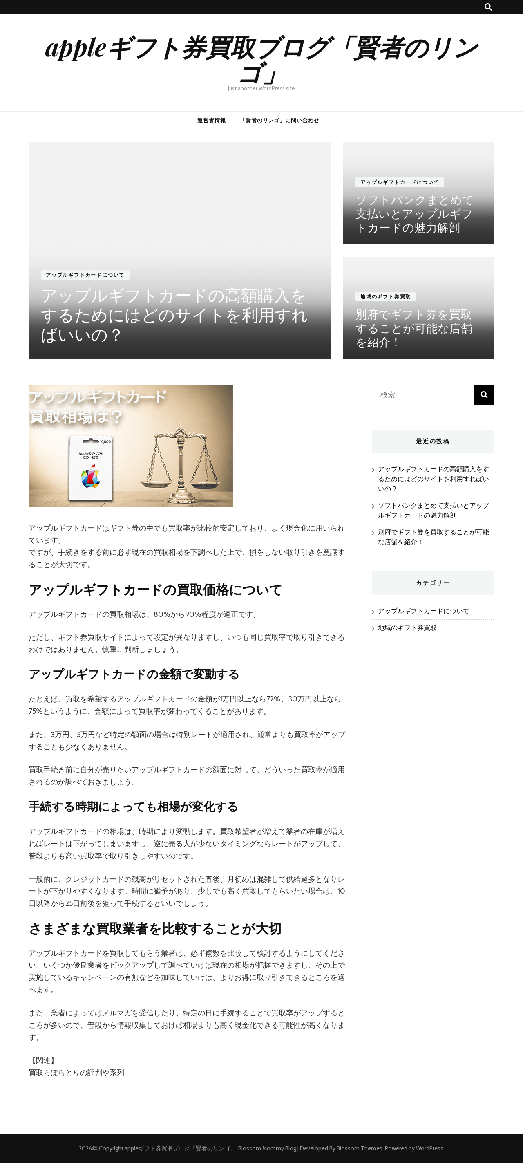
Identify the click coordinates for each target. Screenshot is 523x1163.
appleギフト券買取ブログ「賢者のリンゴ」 (261, 59)
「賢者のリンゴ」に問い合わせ (280, 120)
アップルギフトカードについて (85, 275)
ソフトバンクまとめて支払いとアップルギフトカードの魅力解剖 (414, 214)
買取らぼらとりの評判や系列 (76, 1072)
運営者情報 (211, 120)
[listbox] (261, 250)
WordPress (429, 1148)
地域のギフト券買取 (385, 297)
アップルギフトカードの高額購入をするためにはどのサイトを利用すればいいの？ (174, 315)
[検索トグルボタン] (488, 7)
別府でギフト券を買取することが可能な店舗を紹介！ (413, 328)
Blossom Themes (359, 1148)
